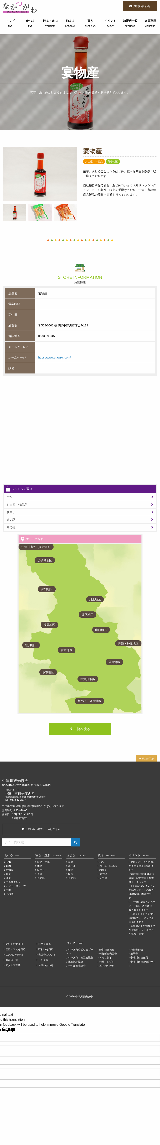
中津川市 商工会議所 (80, 957)
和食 (8, 874)
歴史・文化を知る (15, 949)
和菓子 (11, 512)
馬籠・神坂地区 (128, 643)
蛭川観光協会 (106, 949)
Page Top (148, 758)
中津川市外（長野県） (36, 547)
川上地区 (95, 599)
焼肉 (8, 866)
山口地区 (101, 630)
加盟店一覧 (130, 23)
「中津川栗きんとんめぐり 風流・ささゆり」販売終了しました (142, 906)
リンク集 (43, 959)
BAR (8, 862)
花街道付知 (136, 949)
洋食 (8, 878)
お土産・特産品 (17, 504)
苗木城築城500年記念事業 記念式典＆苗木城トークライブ (142, 878)
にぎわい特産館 (14, 954)
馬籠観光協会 (75, 961)
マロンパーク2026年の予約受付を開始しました (141, 866)
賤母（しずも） (108, 961)
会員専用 (150, 23)
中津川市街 (87, 679)
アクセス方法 (12, 965)
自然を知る (44, 943)
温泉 (70, 862)
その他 (11, 527)
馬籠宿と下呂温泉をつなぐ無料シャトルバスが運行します (142, 930)
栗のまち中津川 (14, 943)
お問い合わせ (142, 6)
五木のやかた (106, 965)
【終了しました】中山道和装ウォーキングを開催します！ (142, 917)
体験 (39, 866)
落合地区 (114, 662)
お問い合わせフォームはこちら (41, 829)
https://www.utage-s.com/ (54, 357)
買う (90, 23)
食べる (30, 23)
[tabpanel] (40, 174)
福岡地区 (49, 624)
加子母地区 (45, 560)
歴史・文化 (43, 862)
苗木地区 (66, 650)
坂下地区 (87, 614)
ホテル (72, 866)
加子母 (134, 953)
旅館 (70, 870)
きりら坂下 (105, 957)
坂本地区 (48, 672)
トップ (10, 23)
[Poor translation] (10, 1030)
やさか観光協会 (77, 965)
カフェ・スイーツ (16, 886)
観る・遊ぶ (50, 23)
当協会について (47, 954)
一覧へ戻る (82, 729)
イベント (110, 23)
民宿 (70, 874)
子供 (39, 874)
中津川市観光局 (139, 957)
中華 (8, 890)
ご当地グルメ (13, 882)
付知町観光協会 (108, 953)
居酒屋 (9, 870)
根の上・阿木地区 (89, 701)
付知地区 (47, 589)
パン (9, 497)
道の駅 (11, 519)
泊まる (70, 23)
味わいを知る (45, 949)
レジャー (42, 870)
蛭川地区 (31, 645)
